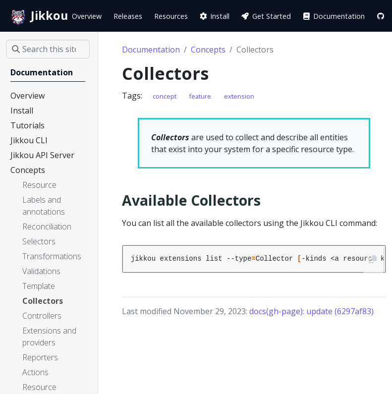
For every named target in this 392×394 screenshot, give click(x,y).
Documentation (151, 49)
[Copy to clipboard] (373, 259)
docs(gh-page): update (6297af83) (311, 311)
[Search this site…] (48, 49)
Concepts (208, 49)
